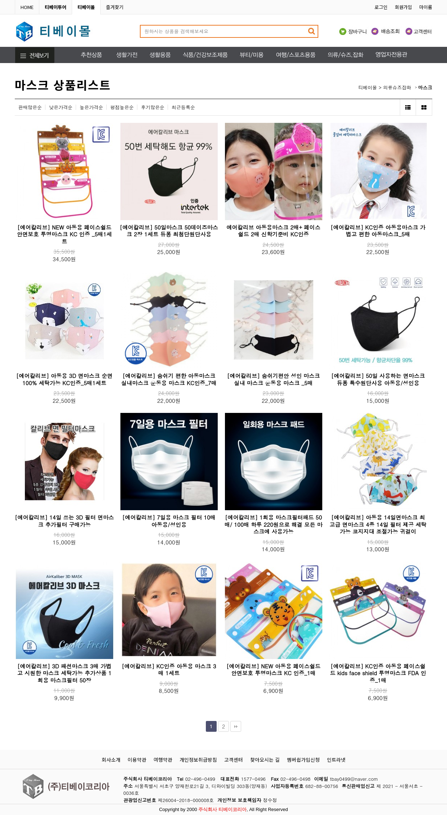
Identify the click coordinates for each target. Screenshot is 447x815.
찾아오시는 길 (265, 759)
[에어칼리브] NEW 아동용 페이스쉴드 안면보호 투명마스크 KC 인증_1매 (273, 669)
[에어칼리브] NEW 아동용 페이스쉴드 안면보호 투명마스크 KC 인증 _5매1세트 (64, 234)
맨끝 (235, 726)
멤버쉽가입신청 (303, 759)
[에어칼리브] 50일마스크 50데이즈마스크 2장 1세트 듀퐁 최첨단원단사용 (169, 230)
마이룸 (425, 7)
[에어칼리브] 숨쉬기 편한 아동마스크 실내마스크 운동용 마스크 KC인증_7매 (169, 379)
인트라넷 (336, 759)
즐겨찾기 (114, 7)
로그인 (381, 7)
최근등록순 (183, 107)
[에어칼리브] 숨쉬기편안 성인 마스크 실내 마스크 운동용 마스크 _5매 (273, 379)
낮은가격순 (60, 107)
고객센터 (233, 759)
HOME (27, 7)
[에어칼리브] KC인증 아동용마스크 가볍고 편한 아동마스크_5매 (378, 230)
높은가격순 (91, 107)
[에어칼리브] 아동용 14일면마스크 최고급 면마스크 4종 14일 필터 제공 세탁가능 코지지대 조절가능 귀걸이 (377, 524)
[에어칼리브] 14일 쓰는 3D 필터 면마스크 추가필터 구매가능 (64, 520)
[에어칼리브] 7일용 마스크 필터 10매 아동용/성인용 (169, 520)
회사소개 (111, 759)
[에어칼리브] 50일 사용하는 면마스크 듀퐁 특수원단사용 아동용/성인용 (378, 379)
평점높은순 (122, 107)
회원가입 (403, 7)
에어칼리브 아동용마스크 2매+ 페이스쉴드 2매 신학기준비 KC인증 (273, 230)
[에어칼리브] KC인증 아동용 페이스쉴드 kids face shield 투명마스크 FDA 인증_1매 (378, 673)
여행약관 (163, 759)
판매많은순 (30, 107)
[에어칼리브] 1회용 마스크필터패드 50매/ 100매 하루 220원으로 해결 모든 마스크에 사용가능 (274, 524)
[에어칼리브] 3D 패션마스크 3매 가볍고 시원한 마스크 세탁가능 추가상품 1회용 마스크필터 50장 (64, 673)
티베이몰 (367, 87)
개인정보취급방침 (198, 759)
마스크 (425, 87)
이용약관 (137, 759)
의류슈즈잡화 (397, 87)
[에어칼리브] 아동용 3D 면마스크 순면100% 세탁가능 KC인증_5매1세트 (64, 379)
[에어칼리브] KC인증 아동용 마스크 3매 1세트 (168, 669)
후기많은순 (152, 107)
